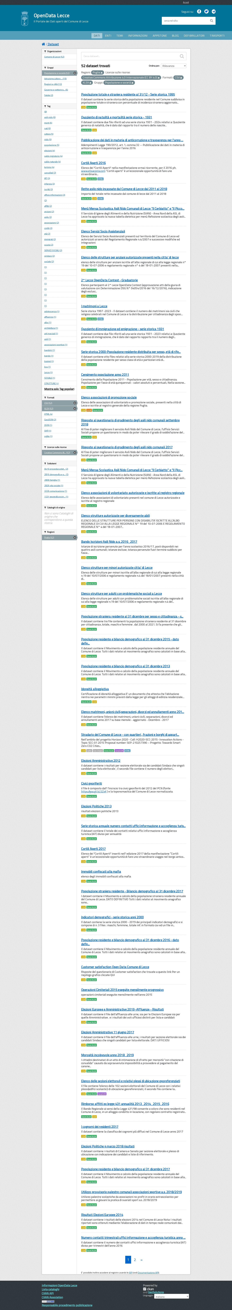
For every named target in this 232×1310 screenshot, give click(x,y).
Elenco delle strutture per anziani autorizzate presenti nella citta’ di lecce (130, 257)
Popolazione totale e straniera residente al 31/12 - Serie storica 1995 (128, 94)
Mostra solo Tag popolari (59, 389)
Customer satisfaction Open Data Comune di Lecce (115, 966)
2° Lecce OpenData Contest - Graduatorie (109, 280)
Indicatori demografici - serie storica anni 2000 (112, 917)
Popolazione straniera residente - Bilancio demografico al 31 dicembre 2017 (132, 891)
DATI (97, 35)
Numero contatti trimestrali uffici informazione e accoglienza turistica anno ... (133, 1237)
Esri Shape (97, 750)
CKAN (148, 1289)
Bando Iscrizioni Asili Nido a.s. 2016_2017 (109, 541)
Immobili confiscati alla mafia (101, 871)
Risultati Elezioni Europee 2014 (102, 1214)
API (130, 1272)
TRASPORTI (217, 35)
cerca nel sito (170, 20)
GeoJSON (119, 750)
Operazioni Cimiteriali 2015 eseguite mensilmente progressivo (122, 989)
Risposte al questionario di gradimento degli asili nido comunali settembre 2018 (130, 422)
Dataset (53, 44)
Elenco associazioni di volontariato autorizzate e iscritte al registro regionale (132, 492)
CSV (83, 107)
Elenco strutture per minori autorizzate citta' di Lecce (117, 567)
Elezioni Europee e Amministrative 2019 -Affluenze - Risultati (122, 1009)
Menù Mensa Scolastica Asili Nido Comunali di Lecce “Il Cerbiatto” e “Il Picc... (132, 469)
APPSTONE (160, 35)
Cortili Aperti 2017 (93, 848)
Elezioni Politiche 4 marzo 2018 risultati (108, 1146)
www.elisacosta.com (93, 171)
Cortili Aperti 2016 (93, 162)
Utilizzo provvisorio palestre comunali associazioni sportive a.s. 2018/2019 (131, 1191)
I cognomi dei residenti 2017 (99, 1126)
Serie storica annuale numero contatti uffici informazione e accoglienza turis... (133, 825)
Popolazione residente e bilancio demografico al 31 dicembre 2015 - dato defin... (130, 641)
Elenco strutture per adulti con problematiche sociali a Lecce (121, 593)
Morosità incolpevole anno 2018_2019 (107, 1055)
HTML (100, 178)
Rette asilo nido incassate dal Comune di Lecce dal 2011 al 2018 (124, 188)
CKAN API (48, 1293)
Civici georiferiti (91, 783)
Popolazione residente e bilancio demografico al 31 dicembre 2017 (125, 1169)
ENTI (108, 35)
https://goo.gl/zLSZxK (93, 791)
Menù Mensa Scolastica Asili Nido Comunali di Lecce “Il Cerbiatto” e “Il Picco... (132, 208)
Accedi (186, 2)
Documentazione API (148, 1272)
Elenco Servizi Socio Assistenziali (103, 231)
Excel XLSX (91, 107)
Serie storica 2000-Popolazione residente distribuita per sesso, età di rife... (131, 351)
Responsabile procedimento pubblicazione (67, 1305)
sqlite (89, 750)
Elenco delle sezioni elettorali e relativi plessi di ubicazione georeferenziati (130, 1080)
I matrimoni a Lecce (94, 306)
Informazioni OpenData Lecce (59, 1285)
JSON (89, 410)
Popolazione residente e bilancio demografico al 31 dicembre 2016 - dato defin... (130, 941)
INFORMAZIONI (138, 35)
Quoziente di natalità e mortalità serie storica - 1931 (116, 117)
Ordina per (154, 65)
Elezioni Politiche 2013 (96, 806)
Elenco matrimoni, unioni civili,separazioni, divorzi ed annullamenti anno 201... (132, 711)
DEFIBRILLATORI (194, 35)
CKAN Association (52, 1297)
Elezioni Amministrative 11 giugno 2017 (107, 1032)
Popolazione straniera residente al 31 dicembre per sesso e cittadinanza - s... (132, 616)
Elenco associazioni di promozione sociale (109, 397)
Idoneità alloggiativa (95, 688)
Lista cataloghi (50, 1289)
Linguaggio (148, 1295)
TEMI (119, 35)
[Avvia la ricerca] (212, 21)
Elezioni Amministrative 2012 (101, 760)
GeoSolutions (156, 1292)
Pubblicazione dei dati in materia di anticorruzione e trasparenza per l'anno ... (132, 140)
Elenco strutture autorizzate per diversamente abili (115, 515)
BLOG (175, 35)
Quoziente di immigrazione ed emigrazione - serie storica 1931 (122, 328)
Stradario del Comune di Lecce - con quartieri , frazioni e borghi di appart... (130, 734)
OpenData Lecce (61, 18)
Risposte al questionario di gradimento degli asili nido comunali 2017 (127, 447)
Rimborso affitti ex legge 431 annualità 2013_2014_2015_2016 (125, 1103)
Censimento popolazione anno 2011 (105, 374)
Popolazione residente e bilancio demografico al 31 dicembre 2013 (125, 666)
